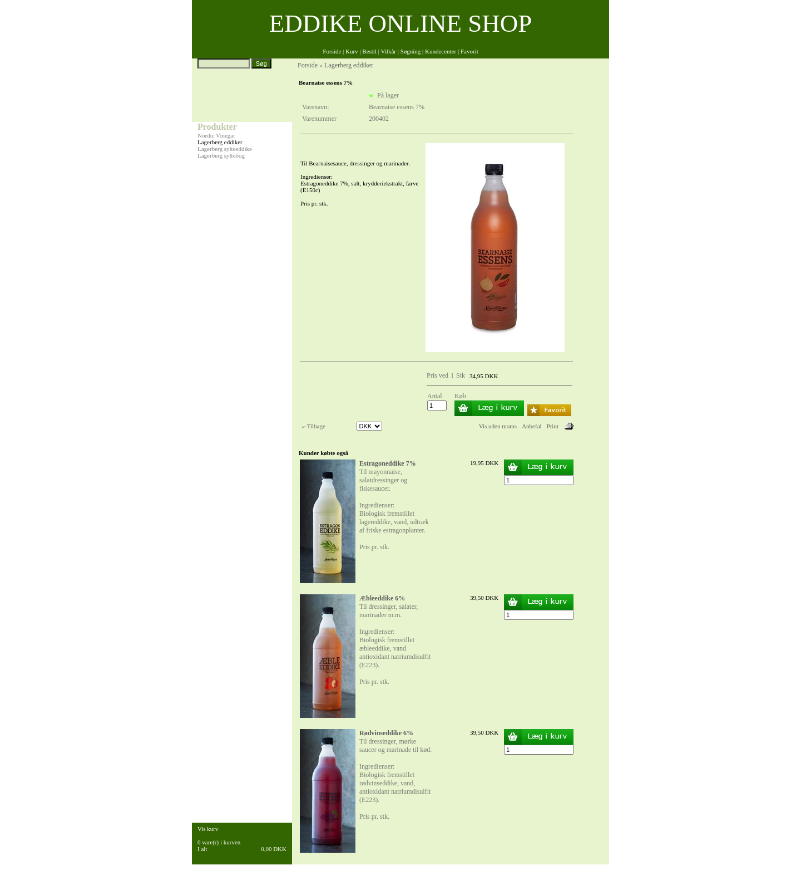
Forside (332, 51)
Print (552, 426)
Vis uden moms (498, 426)
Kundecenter (440, 51)
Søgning (410, 51)
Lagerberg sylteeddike (224, 148)
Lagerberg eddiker (220, 142)
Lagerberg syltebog (221, 155)
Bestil (369, 51)
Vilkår (387, 51)
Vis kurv (208, 828)
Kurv (351, 51)
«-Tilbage (313, 426)
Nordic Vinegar (216, 135)
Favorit (469, 51)
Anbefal (531, 426)
